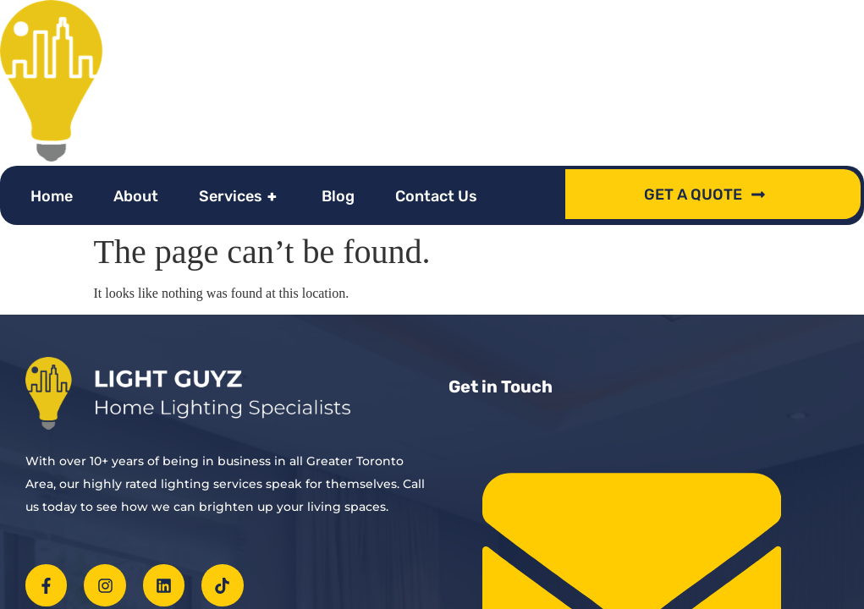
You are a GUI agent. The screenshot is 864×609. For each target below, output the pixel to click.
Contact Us (436, 196)
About (135, 196)
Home (51, 196)
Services (240, 196)
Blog (338, 196)
